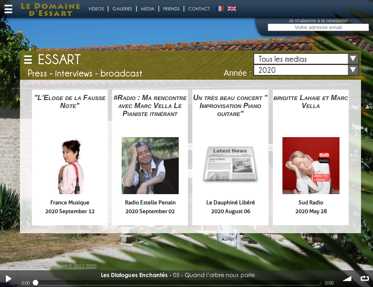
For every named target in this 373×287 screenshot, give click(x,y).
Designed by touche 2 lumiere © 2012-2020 (50, 266)
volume (347, 278)
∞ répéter (364, 278)
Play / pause (8, 278)
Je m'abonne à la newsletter (318, 21)
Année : (237, 73)
